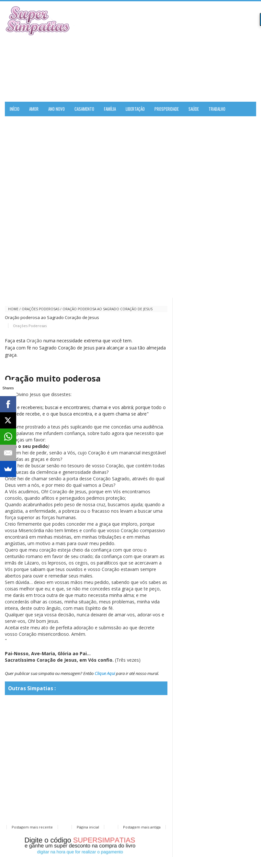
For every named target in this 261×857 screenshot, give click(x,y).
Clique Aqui (105, 673)
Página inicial (88, 827)
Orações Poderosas (40, 309)
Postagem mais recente (32, 827)
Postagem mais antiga (142, 827)
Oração (34, 340)
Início (14, 109)
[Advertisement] (180, 51)
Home (13, 309)
